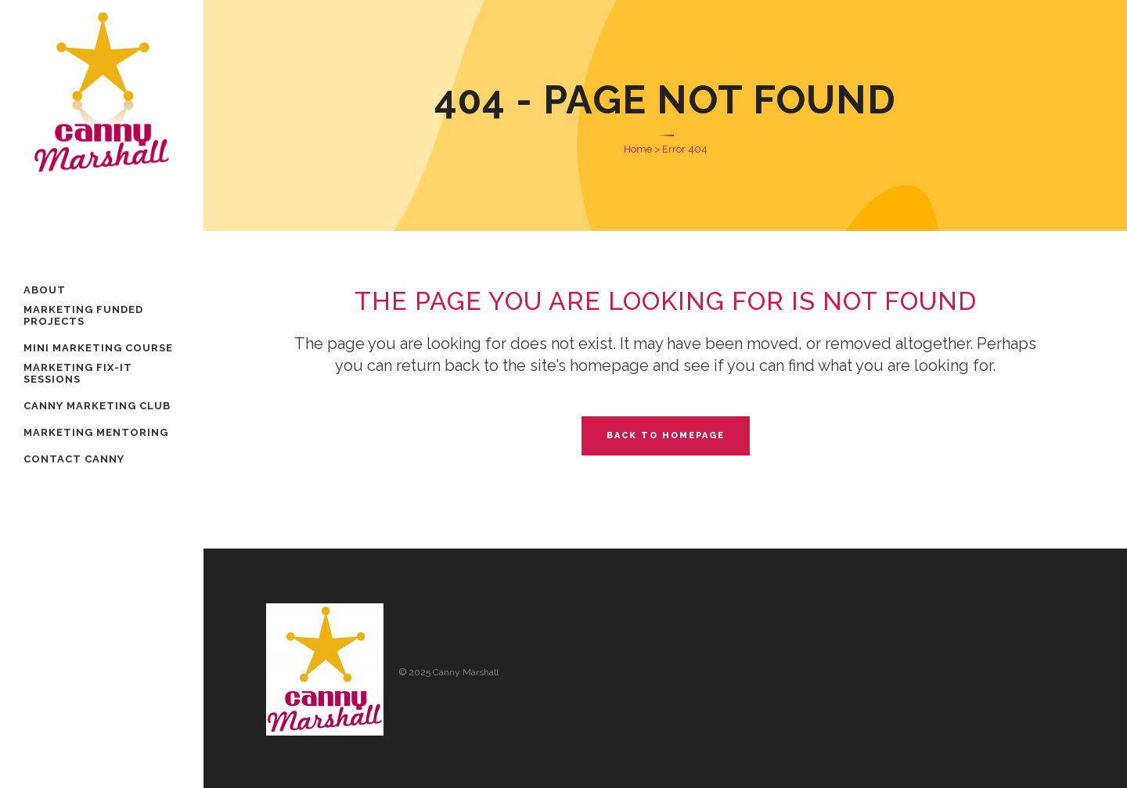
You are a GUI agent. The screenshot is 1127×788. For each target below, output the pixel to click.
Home (638, 149)
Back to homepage (666, 435)
